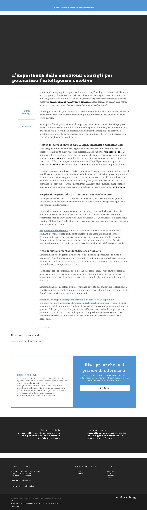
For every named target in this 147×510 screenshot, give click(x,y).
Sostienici (104, 388)
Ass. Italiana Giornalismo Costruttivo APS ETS (33, 503)
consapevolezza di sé (52, 274)
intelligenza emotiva (72, 299)
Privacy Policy (16, 486)
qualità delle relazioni (96, 303)
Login (109, 478)
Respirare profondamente (54, 230)
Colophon (79, 473)
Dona (109, 473)
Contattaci (111, 471)
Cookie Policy (28, 486)
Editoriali (78, 471)
